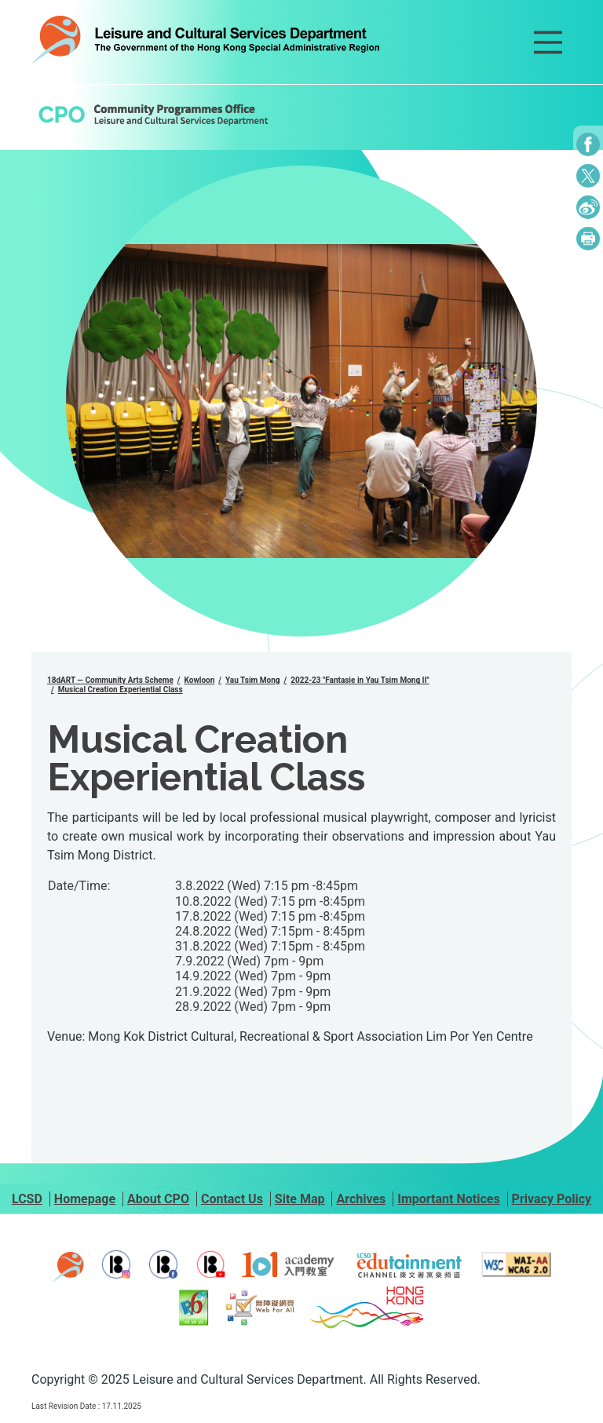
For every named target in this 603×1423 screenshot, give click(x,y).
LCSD (27, 1198)
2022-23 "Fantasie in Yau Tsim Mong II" (360, 680)
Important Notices (448, 1198)
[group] (301, 401)
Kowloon (200, 680)
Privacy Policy (551, 1198)
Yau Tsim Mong (252, 680)
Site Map (300, 1198)
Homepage (84, 1198)
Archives (361, 1198)
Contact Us (232, 1198)
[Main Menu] (548, 42)
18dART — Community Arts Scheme (110, 680)
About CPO (158, 1198)
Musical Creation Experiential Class (120, 689)
